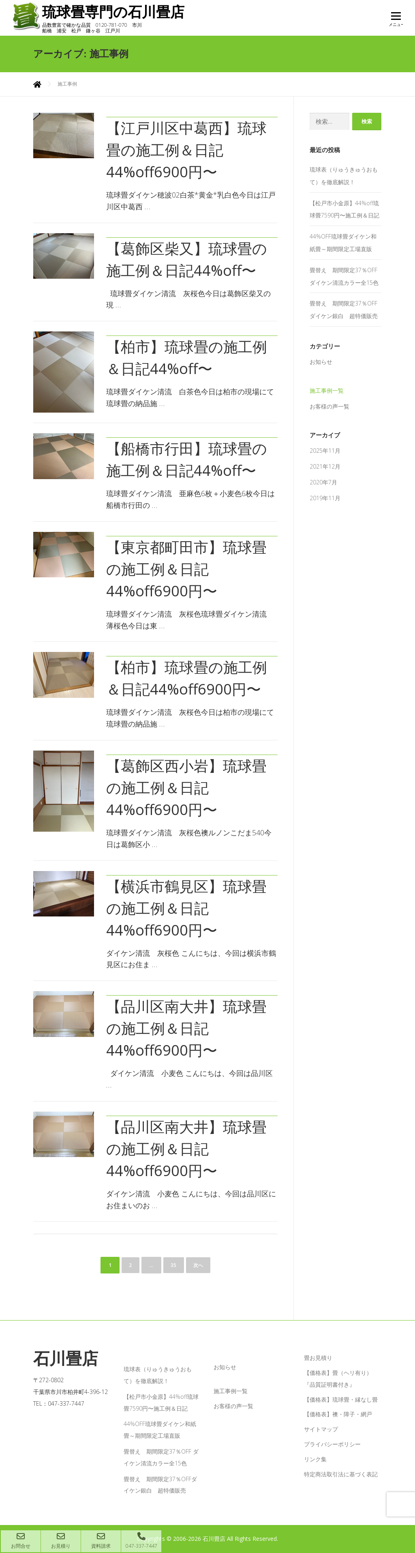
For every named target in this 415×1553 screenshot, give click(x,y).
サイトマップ (321, 1429)
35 (173, 1265)
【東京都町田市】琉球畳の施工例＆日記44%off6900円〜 (186, 569)
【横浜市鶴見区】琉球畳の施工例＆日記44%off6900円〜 (186, 908)
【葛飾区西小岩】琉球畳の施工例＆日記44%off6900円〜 (186, 788)
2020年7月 (323, 482)
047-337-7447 (141, 1540)
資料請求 (101, 1540)
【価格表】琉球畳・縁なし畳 (341, 1399)
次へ (199, 1265)
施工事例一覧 (327, 390)
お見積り (61, 1540)
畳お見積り (318, 1358)
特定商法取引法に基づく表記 (341, 1474)
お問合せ (21, 1540)
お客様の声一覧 (329, 406)
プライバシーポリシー (332, 1444)
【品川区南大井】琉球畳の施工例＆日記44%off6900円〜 (186, 1028)
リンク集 (315, 1459)
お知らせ (321, 362)
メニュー (396, 21)
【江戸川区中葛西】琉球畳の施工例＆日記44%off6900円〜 (186, 150)
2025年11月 (325, 450)
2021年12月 (325, 466)
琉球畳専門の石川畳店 (119, 11)
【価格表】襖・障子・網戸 (338, 1414)
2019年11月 (325, 498)
